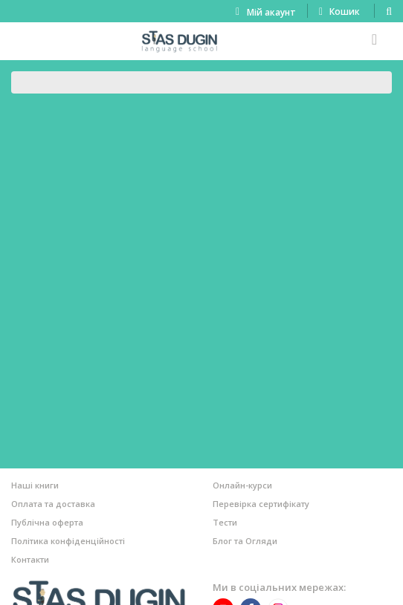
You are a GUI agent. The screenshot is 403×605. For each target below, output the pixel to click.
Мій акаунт (271, 12)
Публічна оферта (47, 522)
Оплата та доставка (53, 503)
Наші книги (35, 485)
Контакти (30, 559)
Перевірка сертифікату (261, 503)
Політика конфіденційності (68, 540)
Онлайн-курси (242, 485)
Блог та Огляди (245, 540)
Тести (225, 522)
